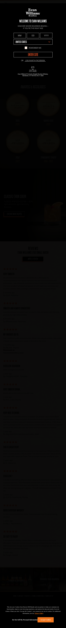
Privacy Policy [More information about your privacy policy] (39, 613)
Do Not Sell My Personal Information (25, 620)
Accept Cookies (46, 620)
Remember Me (33, 47)
